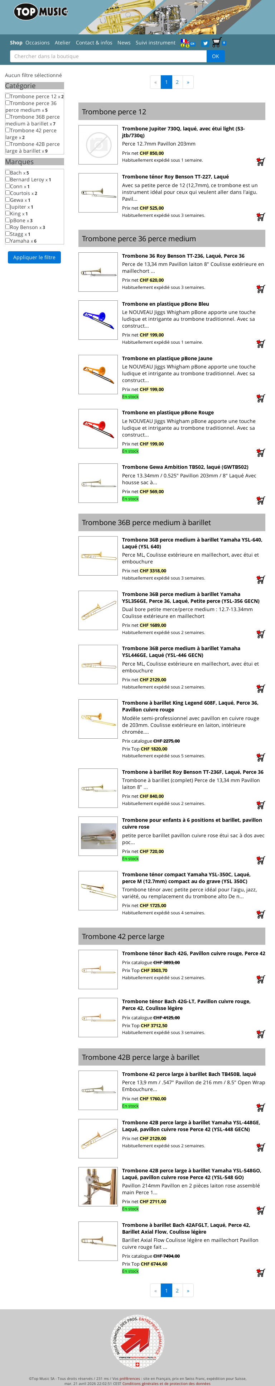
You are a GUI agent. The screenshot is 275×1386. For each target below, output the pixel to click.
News (124, 42)
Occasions (37, 42)
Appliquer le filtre (34, 257)
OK (215, 56)
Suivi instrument (155, 42)
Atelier (63, 42)
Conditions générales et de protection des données (166, 1383)
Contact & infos (94, 42)
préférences (130, 1378)
